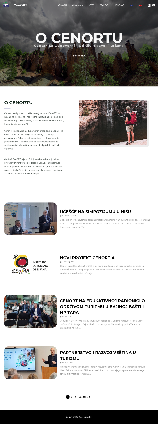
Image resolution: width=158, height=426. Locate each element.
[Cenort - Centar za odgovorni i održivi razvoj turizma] (6, 5)
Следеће (83, 398)
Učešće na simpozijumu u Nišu (99, 211)
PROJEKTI (108, 5)
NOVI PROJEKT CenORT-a (89, 258)
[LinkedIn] (149, 5)
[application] (87, 5)
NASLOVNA (68, 5)
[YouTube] (153, 5)
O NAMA (83, 5)
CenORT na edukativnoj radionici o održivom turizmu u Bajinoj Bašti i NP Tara (104, 307)
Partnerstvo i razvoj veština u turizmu (101, 357)
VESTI (96, 5)
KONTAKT (122, 5)
